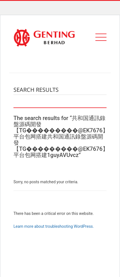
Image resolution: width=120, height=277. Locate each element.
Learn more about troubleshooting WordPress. (53, 226)
